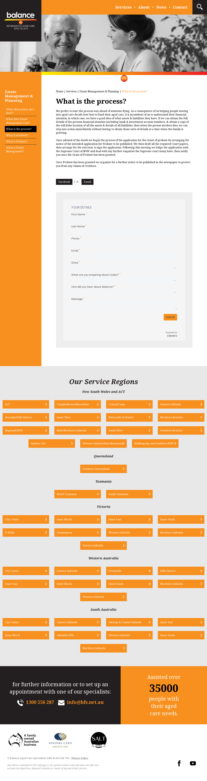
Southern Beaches (171, 430)
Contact (180, 7)
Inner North (64, 519)
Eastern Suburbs (170, 404)
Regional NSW (14, 430)
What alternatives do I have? (20, 111)
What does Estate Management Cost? (18, 120)
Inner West (64, 417)
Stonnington (64, 532)
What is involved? (17, 135)
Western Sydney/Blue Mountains (103, 443)
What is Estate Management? (15, 149)
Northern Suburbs (171, 532)
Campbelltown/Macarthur (73, 404)
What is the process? (19, 129)
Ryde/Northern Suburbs (72, 430)
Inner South (167, 519)
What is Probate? (16, 141)
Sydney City (38, 443)
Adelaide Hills (65, 635)
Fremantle (115, 571)
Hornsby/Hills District (18, 417)
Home (59, 91)
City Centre (12, 519)
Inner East (115, 519)
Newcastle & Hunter (121, 417)
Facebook (64, 182)
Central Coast (117, 404)
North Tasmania (67, 494)
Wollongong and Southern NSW (154, 443)
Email (87, 182)
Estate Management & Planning (99, 91)
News (161, 7)
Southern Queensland (96, 469)
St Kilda (10, 532)
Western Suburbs (119, 532)
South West (115, 430)
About (144, 7)
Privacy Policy (79, 758)
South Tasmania (118, 494)
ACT (7, 404)
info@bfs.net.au (85, 702)
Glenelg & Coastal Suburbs (125, 622)
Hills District (168, 571)
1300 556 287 (40, 702)
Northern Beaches (171, 417)
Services (123, 7)
